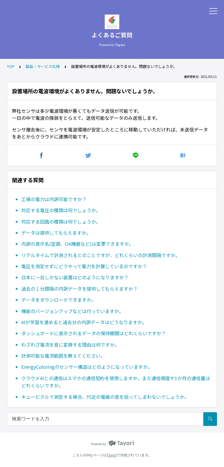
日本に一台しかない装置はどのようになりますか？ (75, 277)
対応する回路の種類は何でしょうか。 (61, 221)
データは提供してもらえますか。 (56, 232)
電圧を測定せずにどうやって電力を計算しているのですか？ (84, 266)
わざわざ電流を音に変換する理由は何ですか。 (70, 344)
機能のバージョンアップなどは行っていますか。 (72, 311)
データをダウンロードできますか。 (58, 299)
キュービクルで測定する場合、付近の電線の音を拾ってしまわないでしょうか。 (105, 396)
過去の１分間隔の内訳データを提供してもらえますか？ (79, 288)
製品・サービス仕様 (43, 66)
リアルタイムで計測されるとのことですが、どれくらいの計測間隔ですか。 (100, 255)
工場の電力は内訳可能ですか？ (54, 199)
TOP (10, 66)
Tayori (112, 454)
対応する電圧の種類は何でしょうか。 (61, 210)
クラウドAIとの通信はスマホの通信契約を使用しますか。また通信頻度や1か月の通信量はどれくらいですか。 (115, 382)
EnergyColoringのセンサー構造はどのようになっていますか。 (86, 366)
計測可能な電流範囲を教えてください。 (63, 355)
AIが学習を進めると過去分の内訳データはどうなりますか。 (84, 322)
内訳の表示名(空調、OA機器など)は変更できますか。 (77, 243)
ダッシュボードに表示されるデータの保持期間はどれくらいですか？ (93, 333)
